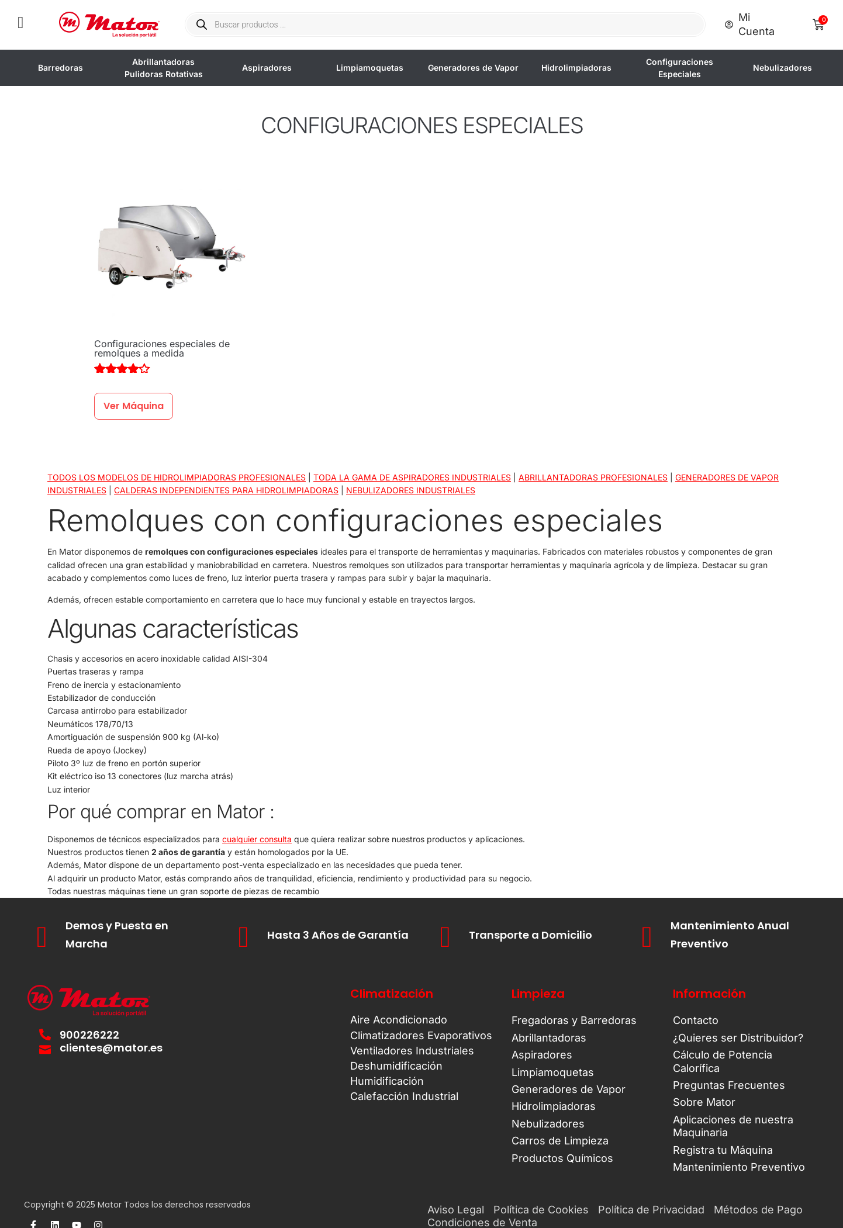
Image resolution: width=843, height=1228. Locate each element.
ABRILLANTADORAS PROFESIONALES (593, 477)
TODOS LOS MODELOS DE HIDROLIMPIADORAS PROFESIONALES (176, 477)
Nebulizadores (783, 67)
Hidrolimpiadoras (578, 67)
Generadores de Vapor (474, 67)
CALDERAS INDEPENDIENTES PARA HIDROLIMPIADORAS (226, 490)
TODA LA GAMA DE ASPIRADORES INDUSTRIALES (412, 477)
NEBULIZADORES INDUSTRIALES (410, 490)
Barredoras (61, 67)
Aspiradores (268, 67)
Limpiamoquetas (371, 67)
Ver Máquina (133, 406)
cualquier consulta (257, 839)
